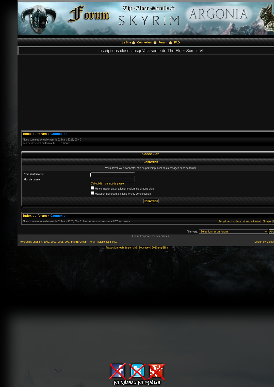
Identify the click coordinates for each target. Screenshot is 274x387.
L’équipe (266, 221)
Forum (162, 42)
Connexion (144, 42)
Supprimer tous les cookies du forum (239, 221)
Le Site (126, 42)
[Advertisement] (135, 305)
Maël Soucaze (141, 247)
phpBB (36, 241)
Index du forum (35, 134)
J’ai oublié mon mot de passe (107, 183)
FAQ (177, 42)
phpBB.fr (163, 247)
